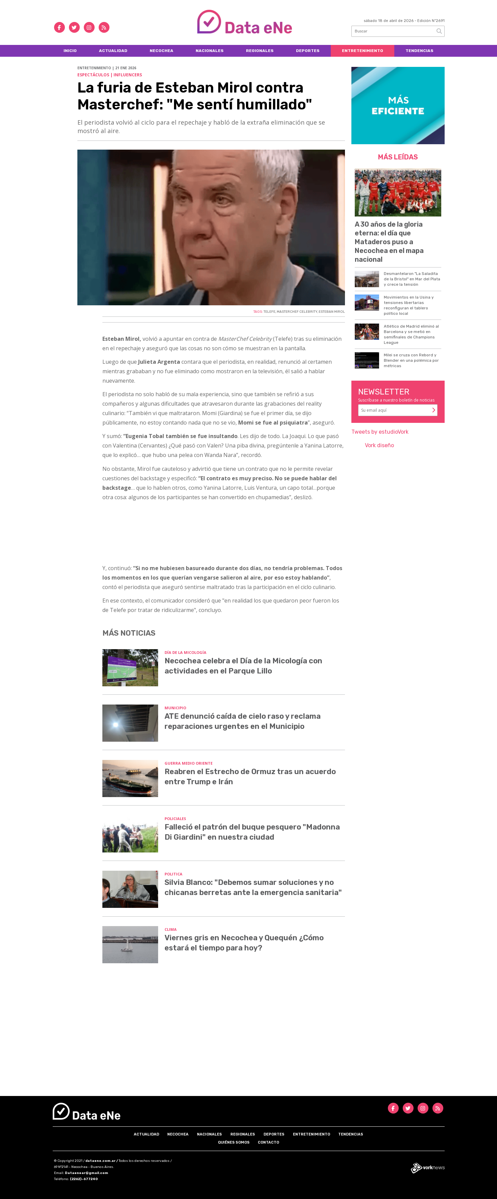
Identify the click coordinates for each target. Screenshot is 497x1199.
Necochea (161, 50)
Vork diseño (379, 445)
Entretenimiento (362, 50)
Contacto (268, 1142)
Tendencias (419, 50)
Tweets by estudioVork (379, 432)
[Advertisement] (249, 1038)
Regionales (260, 50)
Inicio (70, 50)
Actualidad (113, 50)
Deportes (308, 50)
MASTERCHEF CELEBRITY (297, 312)
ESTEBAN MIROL (332, 312)
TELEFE (269, 312)
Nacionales (210, 50)
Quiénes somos (234, 1142)
